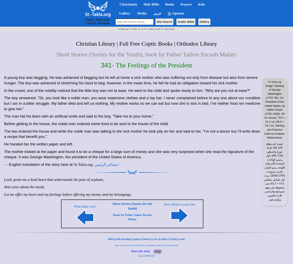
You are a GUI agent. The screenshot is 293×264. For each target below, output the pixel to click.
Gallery (204, 21)
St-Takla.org (123, 29)
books (134, 29)
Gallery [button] (123, 13)
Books (146, 239)
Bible (111, 239)
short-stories (170, 29)
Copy (157, 251)
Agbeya (137, 239)
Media (173, 239)
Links (182, 239)
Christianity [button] (129, 4)
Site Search (164, 21)
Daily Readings (123, 239)
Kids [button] (201, 4)
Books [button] (169, 4)
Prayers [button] (186, 4)
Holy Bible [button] (151, 4)
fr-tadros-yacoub (154, 29)
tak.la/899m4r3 (146, 255)
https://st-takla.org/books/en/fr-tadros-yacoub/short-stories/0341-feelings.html (146, 245)
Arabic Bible (186, 21)
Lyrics (155, 239)
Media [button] (141, 13)
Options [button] (175, 13)
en (142, 29)
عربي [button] (157, 13)
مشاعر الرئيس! (107, 164)
